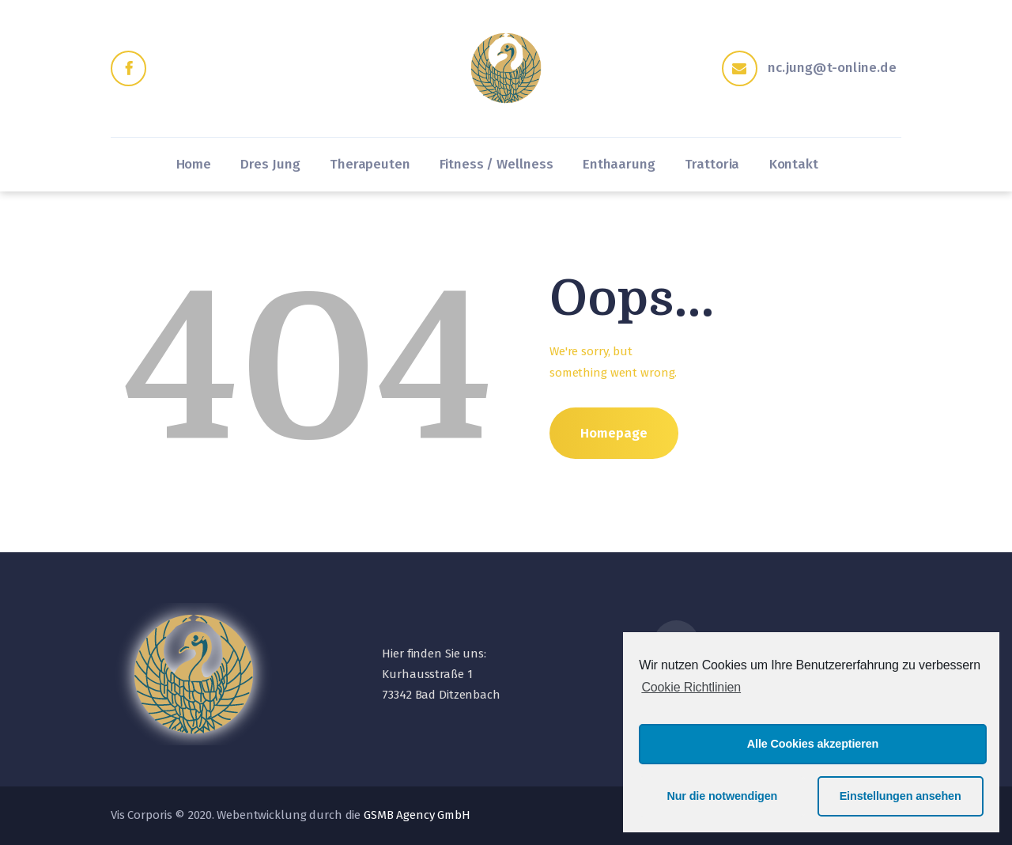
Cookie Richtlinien (691, 687)
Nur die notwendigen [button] (721, 796)
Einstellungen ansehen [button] (900, 796)
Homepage (614, 433)
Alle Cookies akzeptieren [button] (812, 743)
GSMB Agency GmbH (417, 815)
